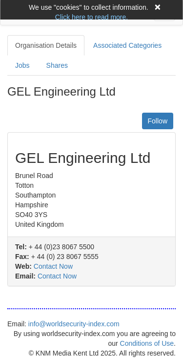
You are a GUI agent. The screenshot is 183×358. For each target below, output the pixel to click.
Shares (57, 65)
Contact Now (53, 266)
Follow (157, 121)
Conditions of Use (147, 343)
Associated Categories (127, 45)
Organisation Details (46, 45)
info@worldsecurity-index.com (74, 324)
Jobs (22, 65)
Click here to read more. (91, 17)
